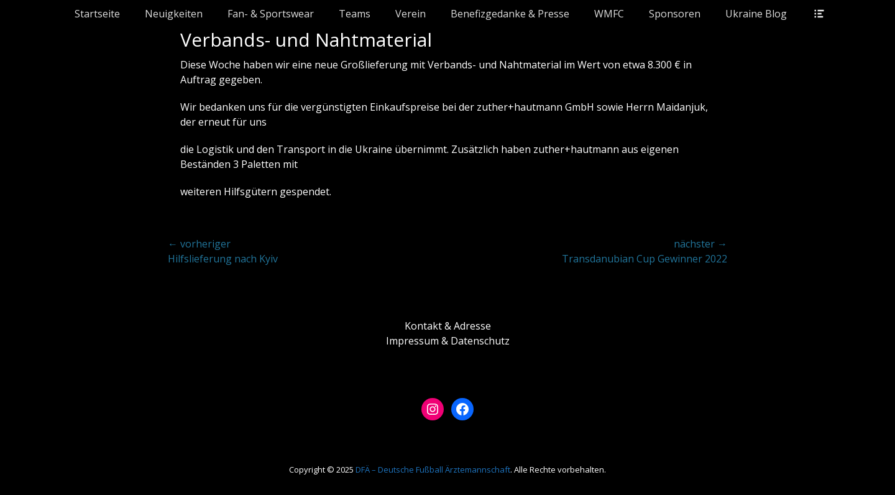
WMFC (609, 14)
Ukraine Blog (756, 14)
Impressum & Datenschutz (448, 341)
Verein (410, 14)
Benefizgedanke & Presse (510, 14)
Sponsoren (674, 14)
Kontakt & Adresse (448, 326)
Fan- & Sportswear (270, 14)
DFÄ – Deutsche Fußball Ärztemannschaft (433, 469)
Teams (354, 14)
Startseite (97, 14)
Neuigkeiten (174, 14)
